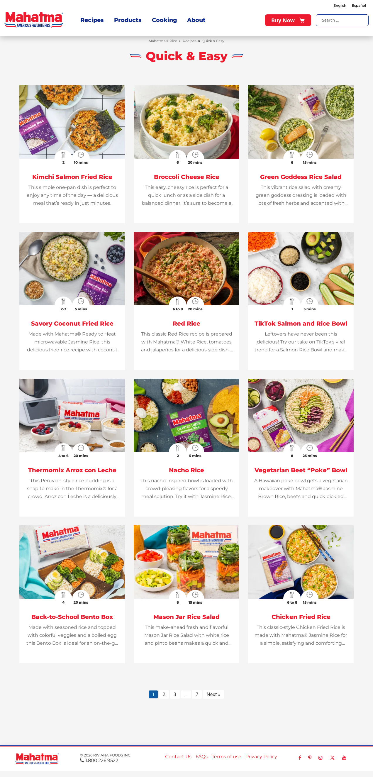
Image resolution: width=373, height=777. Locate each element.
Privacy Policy (261, 756)
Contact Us (178, 756)
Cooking (162, 19)
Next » (214, 694)
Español (359, 4)
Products (126, 19)
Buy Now (288, 19)
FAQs (202, 756)
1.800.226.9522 (99, 760)
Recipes (92, 19)
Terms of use (226, 756)
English (339, 4)
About (192, 19)
